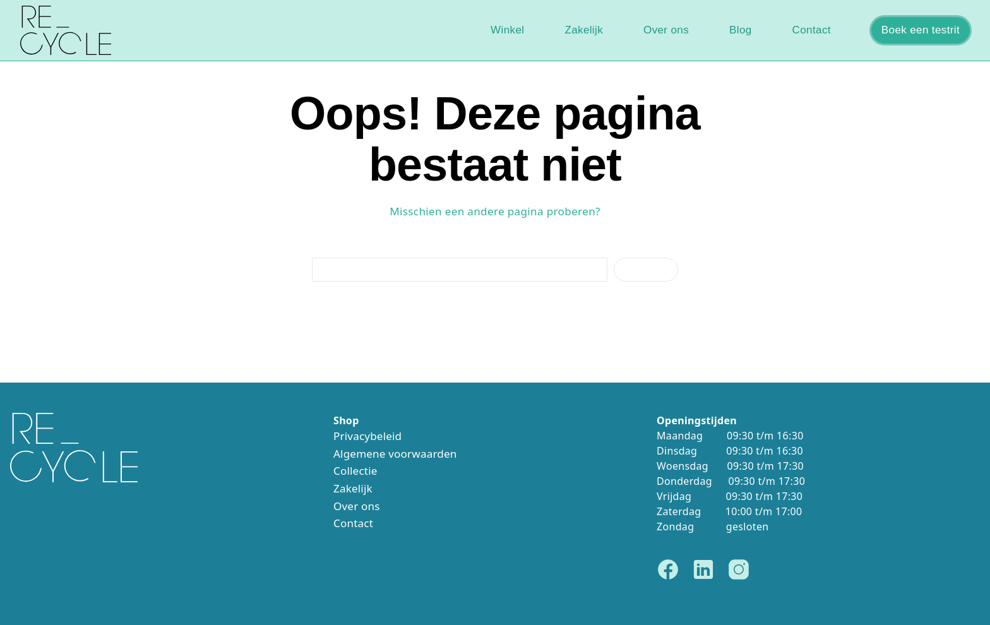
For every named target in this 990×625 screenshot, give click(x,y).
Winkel (507, 30)
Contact (811, 30)
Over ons (666, 30)
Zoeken (645, 269)
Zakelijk (583, 30)
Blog (740, 30)
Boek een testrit (920, 30)
